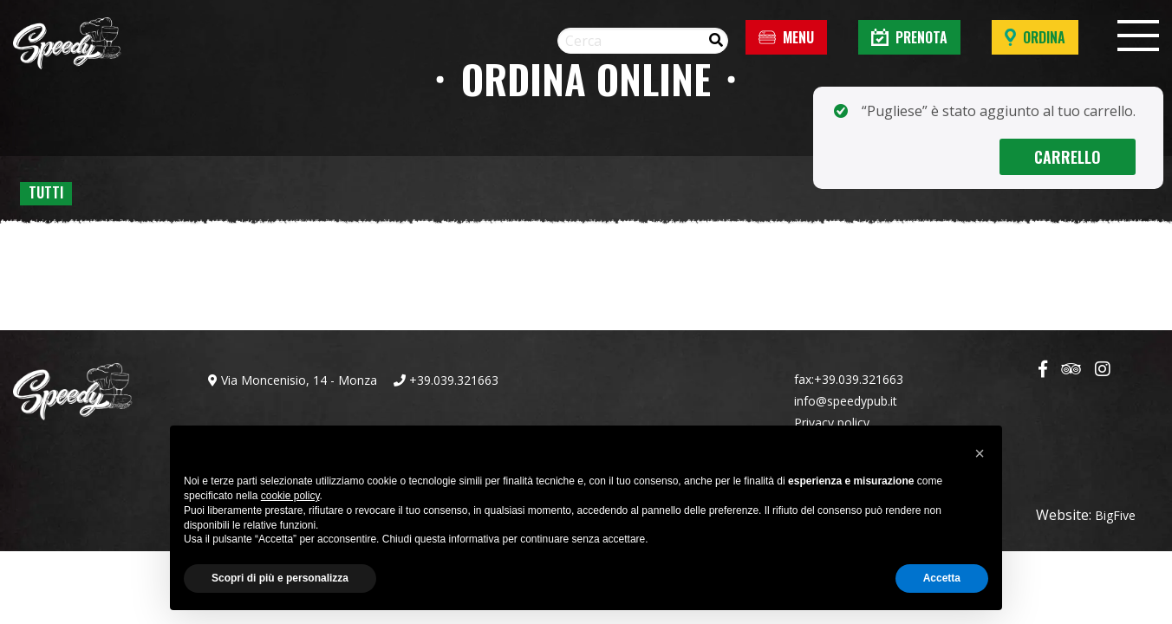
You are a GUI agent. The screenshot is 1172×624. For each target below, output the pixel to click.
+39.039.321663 (446, 380)
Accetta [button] (941, 578)
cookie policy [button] (290, 496)
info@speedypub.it (845, 401)
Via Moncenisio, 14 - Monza (292, 380)
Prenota (909, 37)
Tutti (46, 192)
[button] (979, 453)
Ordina (1035, 37)
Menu (786, 37)
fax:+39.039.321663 (848, 379)
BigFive (1115, 515)
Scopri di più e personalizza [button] (280, 578)
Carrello (1068, 157)
